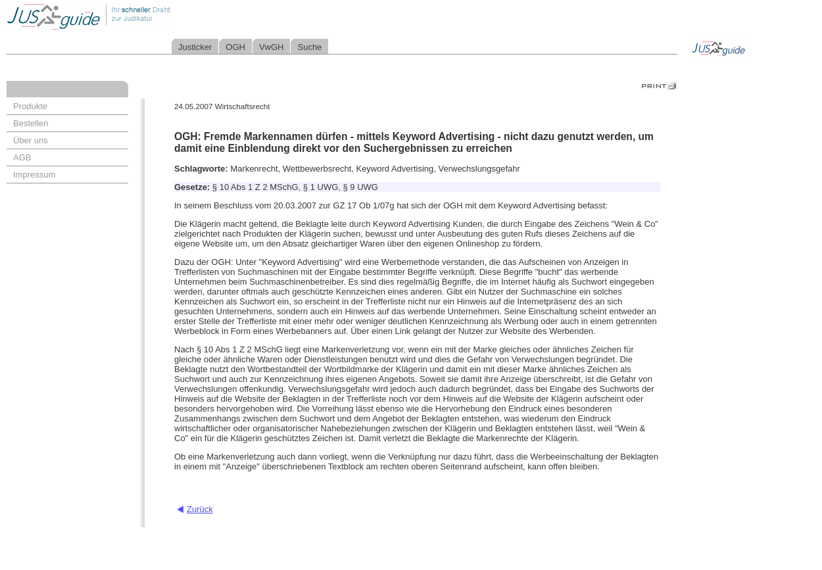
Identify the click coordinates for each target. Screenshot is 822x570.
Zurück (200, 509)
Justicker (195, 47)
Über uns (30, 140)
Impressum (34, 174)
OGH (235, 47)
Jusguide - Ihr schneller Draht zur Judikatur (132, 16)
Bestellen (30, 123)
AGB (22, 157)
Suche (309, 47)
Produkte (30, 106)
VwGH (271, 47)
